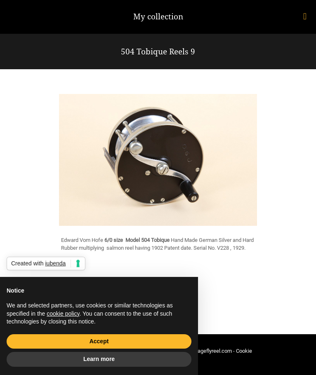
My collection (158, 16)
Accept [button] (99, 341)
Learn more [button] (99, 359)
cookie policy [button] (63, 313)
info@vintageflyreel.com (203, 351)
